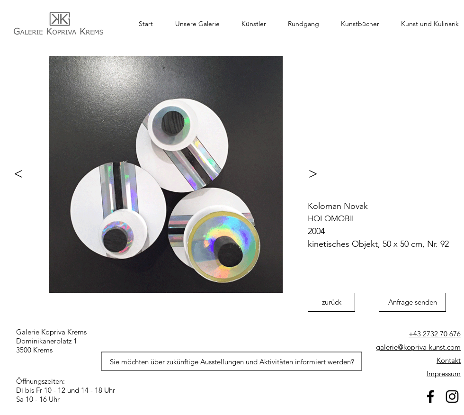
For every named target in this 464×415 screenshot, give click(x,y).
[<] (14, 173)
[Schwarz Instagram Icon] (452, 396)
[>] (317, 173)
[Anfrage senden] (412, 302)
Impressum (444, 373)
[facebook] (430, 396)
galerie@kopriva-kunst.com (418, 347)
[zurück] (331, 302)
